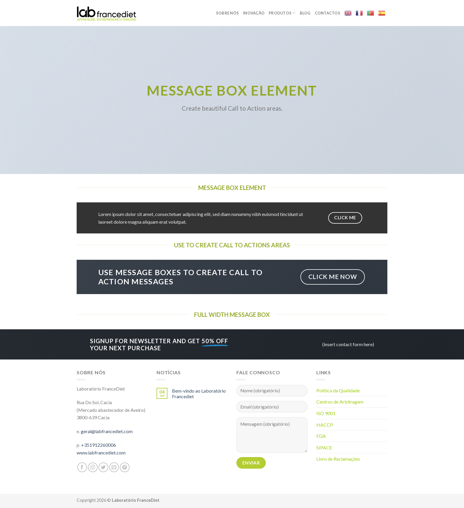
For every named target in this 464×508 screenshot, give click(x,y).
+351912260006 (98, 445)
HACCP (324, 425)
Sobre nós (227, 13)
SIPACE (324, 447)
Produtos (282, 13)
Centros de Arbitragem (339, 401)
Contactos (327, 13)
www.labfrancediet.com (101, 452)
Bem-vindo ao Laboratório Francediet (199, 393)
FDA (321, 436)
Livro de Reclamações (338, 459)
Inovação (254, 13)
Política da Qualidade (338, 390)
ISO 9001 (326, 413)
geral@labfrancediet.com (107, 431)
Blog (305, 13)
